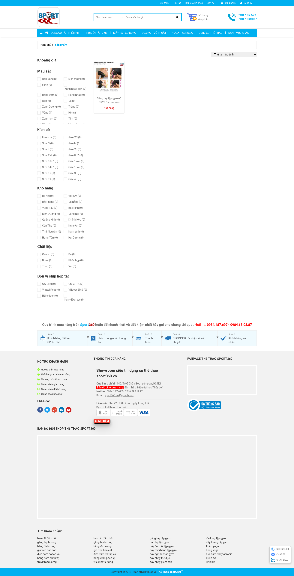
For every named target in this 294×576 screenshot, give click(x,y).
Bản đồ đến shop (194, 3)
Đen (46, 100)
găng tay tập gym (160, 538)
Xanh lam (49, 118)
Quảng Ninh (51, 219)
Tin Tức (177, 3)
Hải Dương (76, 237)
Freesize (49, 137)
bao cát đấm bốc (47, 538)
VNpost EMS (77, 289)
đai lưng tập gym (216, 538)
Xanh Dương (51, 106)
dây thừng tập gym (217, 542)
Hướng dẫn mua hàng (52, 369)
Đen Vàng (50, 78)
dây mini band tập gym (163, 550)
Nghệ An (75, 225)
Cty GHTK (75, 283)
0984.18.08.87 (247, 19)
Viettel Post (51, 289)
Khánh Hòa (76, 219)
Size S (48, 143)
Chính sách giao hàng (52, 384)
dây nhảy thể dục (160, 558)
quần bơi (211, 558)
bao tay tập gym (159, 542)
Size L (47, 149)
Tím (72, 118)
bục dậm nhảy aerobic (219, 554)
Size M (74, 143)
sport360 (175, 571)
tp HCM (74, 195)
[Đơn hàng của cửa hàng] (234, 54)
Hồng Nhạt (76, 94)
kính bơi (210, 561)
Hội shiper (50, 295)
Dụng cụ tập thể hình (65, 32)
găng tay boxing (46, 542)
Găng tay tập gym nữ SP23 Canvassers (109, 100)
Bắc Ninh (75, 207)
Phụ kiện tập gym (96, 32)
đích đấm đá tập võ (48, 554)
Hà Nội (48, 195)
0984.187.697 (247, 15)
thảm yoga (212, 546)
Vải (72, 266)
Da (72, 254)
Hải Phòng (50, 201)
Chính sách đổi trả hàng (53, 389)
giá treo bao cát (46, 550)
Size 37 (48, 173)
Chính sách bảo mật (51, 394)
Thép (47, 266)
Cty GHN (49, 283)
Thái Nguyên (51, 231)
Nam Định (76, 231)
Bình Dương (51, 213)
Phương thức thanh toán (54, 379)
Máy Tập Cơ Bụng (124, 32)
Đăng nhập (228, 3)
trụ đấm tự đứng (47, 561)
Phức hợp (76, 260)
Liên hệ (210, 3)
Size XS (75, 137)
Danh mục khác (238, 32)
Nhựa (47, 260)
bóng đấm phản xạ (48, 558)
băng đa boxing (46, 546)
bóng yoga (212, 550)
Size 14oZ (50, 167)
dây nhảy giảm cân (161, 561)
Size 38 (74, 173)
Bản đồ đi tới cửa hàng (110, 387)
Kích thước (76, 78)
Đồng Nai (75, 213)
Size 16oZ (76, 167)
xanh (47, 84)
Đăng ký (246, 3)
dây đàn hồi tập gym (162, 546)
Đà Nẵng (75, 201)
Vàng (47, 112)
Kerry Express (74, 299)
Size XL (74, 149)
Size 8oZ (75, 155)
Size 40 (74, 179)
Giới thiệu (164, 3)
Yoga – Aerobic (182, 32)
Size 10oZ (50, 161)
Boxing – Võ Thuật (154, 32)
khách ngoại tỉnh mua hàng (55, 374)
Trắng (73, 106)
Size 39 (48, 179)
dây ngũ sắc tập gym (162, 554)
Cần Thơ (49, 225)
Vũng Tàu (49, 207)
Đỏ (72, 100)
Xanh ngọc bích (75, 88)
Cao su (48, 254)
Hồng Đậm (50, 94)
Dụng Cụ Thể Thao (211, 32)
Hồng (73, 112)
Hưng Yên (50, 237)
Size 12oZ (76, 161)
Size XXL (49, 155)
